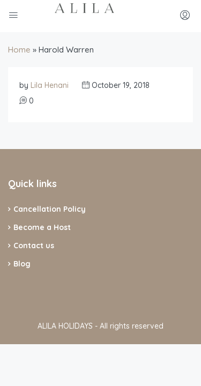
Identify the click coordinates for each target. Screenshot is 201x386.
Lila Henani (50, 85)
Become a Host (42, 227)
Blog (22, 264)
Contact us (33, 245)
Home (19, 49)
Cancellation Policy (49, 209)
